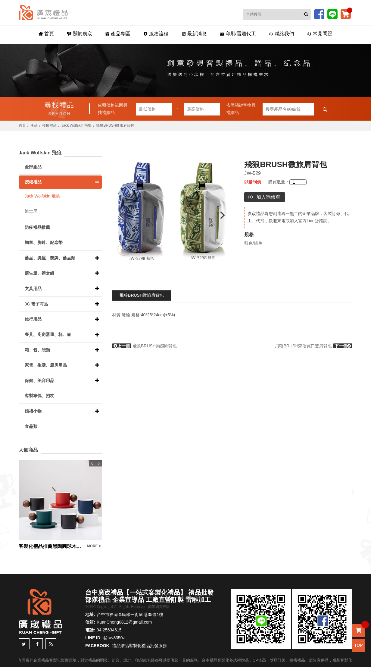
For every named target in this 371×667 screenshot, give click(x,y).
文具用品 (33, 288)
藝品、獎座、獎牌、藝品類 (50, 257)
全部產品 (33, 166)
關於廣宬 (79, 33)
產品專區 (117, 33)
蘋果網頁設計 (159, 606)
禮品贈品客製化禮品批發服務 (139, 645)
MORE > (94, 546)
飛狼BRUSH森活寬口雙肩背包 (313, 345)
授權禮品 (49, 125)
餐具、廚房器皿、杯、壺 (48, 334)
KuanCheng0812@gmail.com (124, 622)
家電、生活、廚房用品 (46, 365)
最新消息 (194, 33)
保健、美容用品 (39, 380)
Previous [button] (119, 215)
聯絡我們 (281, 33)
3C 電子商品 (36, 304)
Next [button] (225, 215)
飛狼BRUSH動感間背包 (144, 345)
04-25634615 (109, 629)
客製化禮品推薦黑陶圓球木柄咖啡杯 (51, 546)
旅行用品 (33, 319)
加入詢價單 (268, 197)
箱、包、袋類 (37, 349)
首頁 (46, 33)
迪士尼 (31, 211)
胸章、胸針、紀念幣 (44, 242)
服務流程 (155, 33)
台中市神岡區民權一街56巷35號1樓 (130, 614)
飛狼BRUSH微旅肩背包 (142, 295)
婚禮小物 (33, 411)
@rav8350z (114, 637)
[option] (172, 215)
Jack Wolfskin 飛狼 (76, 125)
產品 (34, 125)
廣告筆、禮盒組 (39, 273)
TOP (358, 645)
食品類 (31, 426)
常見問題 (319, 33)
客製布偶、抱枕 (39, 395)
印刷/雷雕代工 (238, 33)
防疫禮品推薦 (37, 227)
